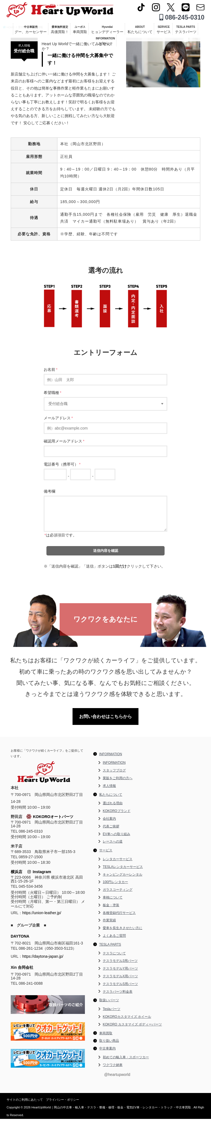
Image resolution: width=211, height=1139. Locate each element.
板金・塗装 (111, 925)
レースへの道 (113, 862)
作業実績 (109, 941)
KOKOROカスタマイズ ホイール (127, 1037)
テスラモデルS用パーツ (120, 1004)
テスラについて (114, 973)
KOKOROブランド (117, 831)
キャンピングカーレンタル (122, 895)
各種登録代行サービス (119, 933)
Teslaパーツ (111, 1029)
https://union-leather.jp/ (41, 933)
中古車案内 (107, 1069)
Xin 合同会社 (22, 987)
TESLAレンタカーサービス (123, 887)
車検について (113, 918)
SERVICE (164, 32)
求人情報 (109, 806)
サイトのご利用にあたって (25, 1119)
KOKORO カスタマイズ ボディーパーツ (132, 1044)
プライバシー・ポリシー (62, 1119)
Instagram (39, 892)
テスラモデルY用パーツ (120, 989)
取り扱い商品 (109, 1061)
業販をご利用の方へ (117, 798)
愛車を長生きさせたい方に (122, 948)
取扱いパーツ (109, 1020)
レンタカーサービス (117, 879)
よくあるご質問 (114, 956)
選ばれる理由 (113, 823)
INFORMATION (105, 43)
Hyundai (107, 32)
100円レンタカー (115, 902)
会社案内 (109, 839)
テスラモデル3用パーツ (120, 981)
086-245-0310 (181, 19)
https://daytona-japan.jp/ (42, 976)
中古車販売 (31, 32)
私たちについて (110, 815)
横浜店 (16, 892)
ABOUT (139, 32)
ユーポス (80, 32)
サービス (105, 871)
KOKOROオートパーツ (49, 837)
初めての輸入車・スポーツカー (126, 1077)
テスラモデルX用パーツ (120, 996)
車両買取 (105, 1053)
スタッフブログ (114, 791)
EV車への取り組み (116, 854)
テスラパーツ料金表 (117, 1012)
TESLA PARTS (185, 32)
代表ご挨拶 (111, 846)
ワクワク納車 (113, 1085)
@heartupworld (117, 1094)
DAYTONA (20, 956)
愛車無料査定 (60, 32)
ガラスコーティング (117, 910)
